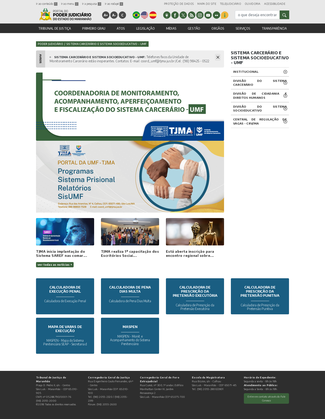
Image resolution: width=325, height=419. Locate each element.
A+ (106, 15)
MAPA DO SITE (206, 3)
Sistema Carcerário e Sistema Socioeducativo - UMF (106, 44)
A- (114, 15)
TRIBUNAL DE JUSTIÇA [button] (54, 28)
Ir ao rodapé (114, 3)
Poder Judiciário (50, 44)
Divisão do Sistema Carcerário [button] (260, 82)
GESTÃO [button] (194, 28)
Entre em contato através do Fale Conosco (267, 398)
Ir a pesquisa (91, 3)
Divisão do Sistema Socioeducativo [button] (260, 108)
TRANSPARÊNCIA (274, 28)
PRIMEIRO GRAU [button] (93, 28)
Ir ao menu (69, 3)
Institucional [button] (245, 71)
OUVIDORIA (253, 3)
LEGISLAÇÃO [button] (145, 28)
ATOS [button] (121, 28)
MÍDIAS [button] (171, 28)
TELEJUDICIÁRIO (230, 3)
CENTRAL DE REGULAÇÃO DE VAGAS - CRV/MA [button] (260, 121)
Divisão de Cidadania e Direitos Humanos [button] (260, 95)
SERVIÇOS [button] (243, 28)
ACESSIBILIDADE (274, 3)
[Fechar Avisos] (218, 57)
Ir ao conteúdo (46, 3)
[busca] (257, 14)
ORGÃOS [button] (218, 28)
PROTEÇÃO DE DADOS (179, 3)
